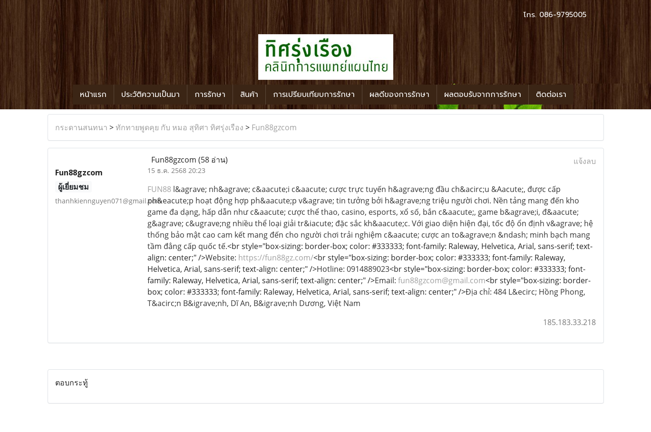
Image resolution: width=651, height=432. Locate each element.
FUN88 (159, 189)
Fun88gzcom (274, 127)
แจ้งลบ (584, 161)
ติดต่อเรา (551, 94)
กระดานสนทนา (81, 127)
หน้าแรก (93, 94)
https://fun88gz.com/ (275, 257)
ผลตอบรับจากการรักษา (482, 94)
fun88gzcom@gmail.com (442, 280)
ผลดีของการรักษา (399, 94)
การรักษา (209, 94)
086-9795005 (562, 15)
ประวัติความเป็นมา (150, 94)
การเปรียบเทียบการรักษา (314, 94)
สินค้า (249, 94)
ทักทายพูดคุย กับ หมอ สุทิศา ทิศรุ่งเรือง (179, 127)
